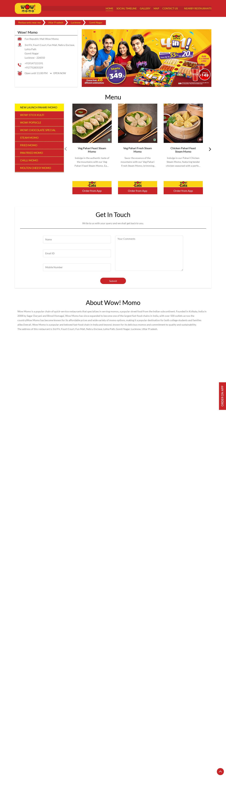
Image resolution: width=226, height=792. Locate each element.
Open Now (59, 73)
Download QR (66, 623)
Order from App (92, 190)
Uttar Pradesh (55, 22)
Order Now (92, 184)
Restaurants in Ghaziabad (82, 771)
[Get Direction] (52, 676)
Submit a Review (28, 514)
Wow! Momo (51, 722)
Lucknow (76, 22)
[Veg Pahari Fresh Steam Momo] (137, 123)
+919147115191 (34, 63)
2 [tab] (146, 82)
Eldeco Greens (153, 525)
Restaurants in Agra (25, 771)
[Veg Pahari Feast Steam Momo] (92, 123)
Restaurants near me (29, 22)
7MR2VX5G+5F (23, 673)
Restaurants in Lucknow (63, 776)
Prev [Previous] (66, 149)
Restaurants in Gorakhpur (114, 771)
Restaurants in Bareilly (52, 771)
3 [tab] (151, 82)
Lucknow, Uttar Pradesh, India (31, 676)
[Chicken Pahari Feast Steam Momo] (183, 123)
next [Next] (209, 149)
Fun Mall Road (127, 525)
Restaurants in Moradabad (122, 776)
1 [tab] (141, 82)
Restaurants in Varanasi (28, 781)
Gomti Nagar (177, 525)
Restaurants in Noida (188, 776)
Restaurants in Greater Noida (147, 771)
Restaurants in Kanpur (179, 771)
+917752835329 (34, 67)
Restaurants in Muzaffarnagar (157, 776)
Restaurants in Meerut (92, 776)
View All (50, 575)
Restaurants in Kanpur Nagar (31, 776)
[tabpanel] (146, 58)
